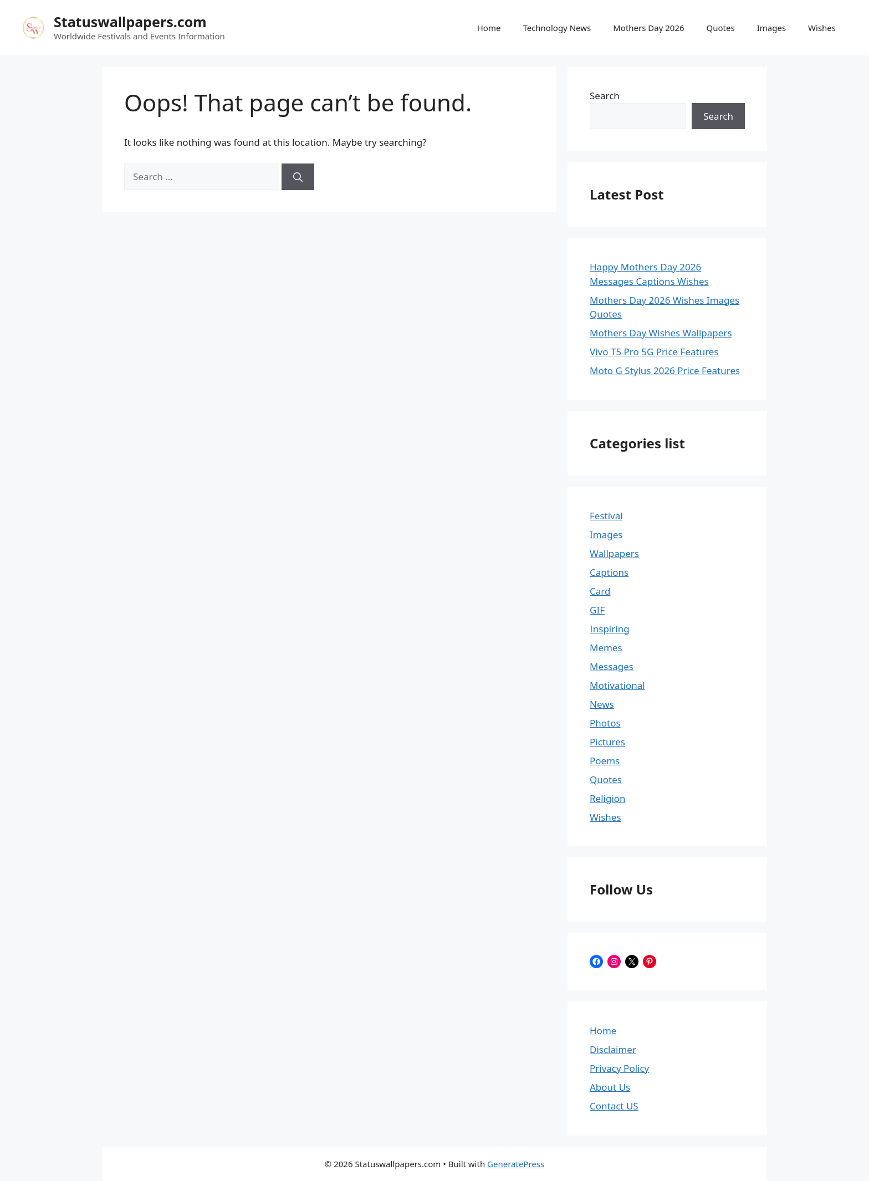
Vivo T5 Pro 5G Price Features (654, 351)
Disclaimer (613, 1049)
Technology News (557, 27)
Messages (611, 666)
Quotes (721, 27)
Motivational (617, 685)
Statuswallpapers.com (130, 21)
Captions (609, 572)
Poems (605, 760)
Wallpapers (614, 553)
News (602, 704)
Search (605, 95)
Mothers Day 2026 (648, 27)
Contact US (614, 1106)
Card (600, 591)
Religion (608, 798)
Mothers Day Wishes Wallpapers (661, 332)
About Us (610, 1087)
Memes (606, 647)
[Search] (298, 176)
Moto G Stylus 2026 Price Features (665, 370)
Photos (605, 723)
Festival (606, 515)
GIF (597, 610)
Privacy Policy (619, 1068)
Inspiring (610, 628)
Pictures (607, 741)
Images (771, 27)
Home (489, 27)
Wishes (822, 27)
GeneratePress (515, 1163)
